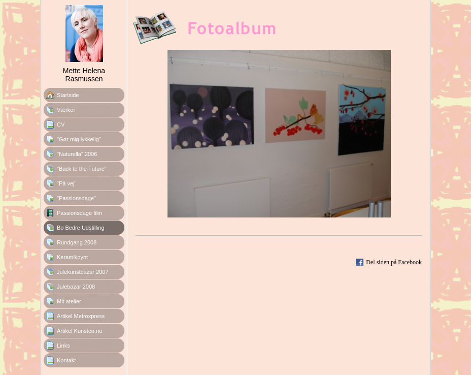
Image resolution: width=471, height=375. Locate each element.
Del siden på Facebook (394, 262)
